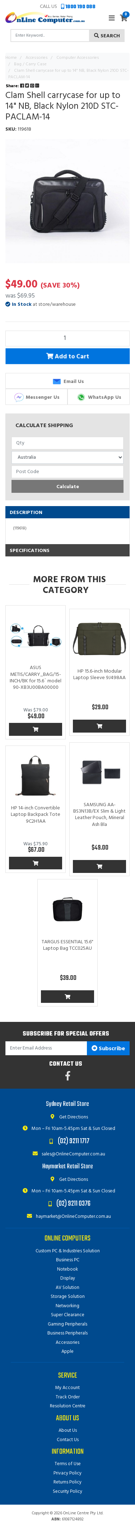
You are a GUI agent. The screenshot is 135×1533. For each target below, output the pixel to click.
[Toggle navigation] (112, 18)
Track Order (68, 1397)
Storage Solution (68, 1296)
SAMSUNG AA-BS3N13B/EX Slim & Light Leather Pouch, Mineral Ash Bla (99, 815)
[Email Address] (46, 1048)
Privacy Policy (67, 1473)
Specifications (30, 551)
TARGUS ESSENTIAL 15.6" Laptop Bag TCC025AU (67, 945)
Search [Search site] (107, 36)
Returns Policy (67, 1482)
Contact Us (68, 1440)
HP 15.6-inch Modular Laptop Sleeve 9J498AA (99, 674)
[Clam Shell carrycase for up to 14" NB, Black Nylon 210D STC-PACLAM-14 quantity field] (67, 338)
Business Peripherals (67, 1333)
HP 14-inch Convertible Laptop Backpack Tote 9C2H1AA (35, 814)
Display (67, 1278)
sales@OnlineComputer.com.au (67, 1154)
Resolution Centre (67, 1406)
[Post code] (67, 472)
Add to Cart (67, 357)
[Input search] (50, 35)
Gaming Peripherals (67, 1324)
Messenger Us (37, 397)
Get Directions (67, 1117)
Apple (67, 1351)
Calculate (67, 487)
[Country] (67, 457)
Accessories (67, 1342)
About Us (68, 1430)
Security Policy (67, 1491)
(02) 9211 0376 (73, 1204)
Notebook (67, 1269)
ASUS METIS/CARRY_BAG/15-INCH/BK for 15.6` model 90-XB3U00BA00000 (35, 678)
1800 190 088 (78, 7)
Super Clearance (67, 1315)
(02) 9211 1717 (73, 1141)
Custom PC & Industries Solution (68, 1251)
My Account (67, 1388)
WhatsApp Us (98, 397)
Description (26, 513)
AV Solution (67, 1287)
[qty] (67, 443)
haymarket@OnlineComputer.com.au (67, 1216)
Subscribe (108, 1048)
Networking (67, 1306)
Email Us (67, 381)
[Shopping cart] (124, 19)
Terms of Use (68, 1464)
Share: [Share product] (23, 86)
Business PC (67, 1260)
